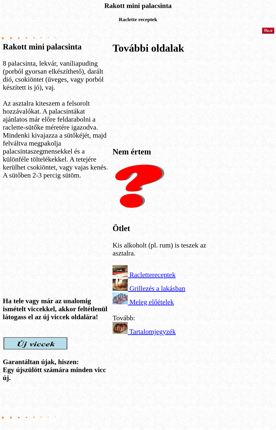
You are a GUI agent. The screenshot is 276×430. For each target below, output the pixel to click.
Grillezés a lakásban (157, 288)
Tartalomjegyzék (152, 331)
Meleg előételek (151, 302)
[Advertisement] (57, 225)
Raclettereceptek (152, 275)
